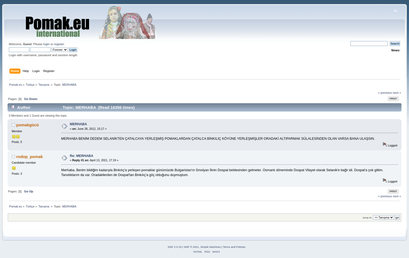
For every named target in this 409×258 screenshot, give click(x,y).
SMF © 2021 (191, 246)
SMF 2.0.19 (175, 246)
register (59, 44)
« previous (385, 92)
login (46, 44)
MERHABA (78, 124)
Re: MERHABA (81, 156)
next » (397, 92)
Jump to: (367, 217)
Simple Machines (210, 246)
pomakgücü (27, 125)
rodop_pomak (29, 156)
